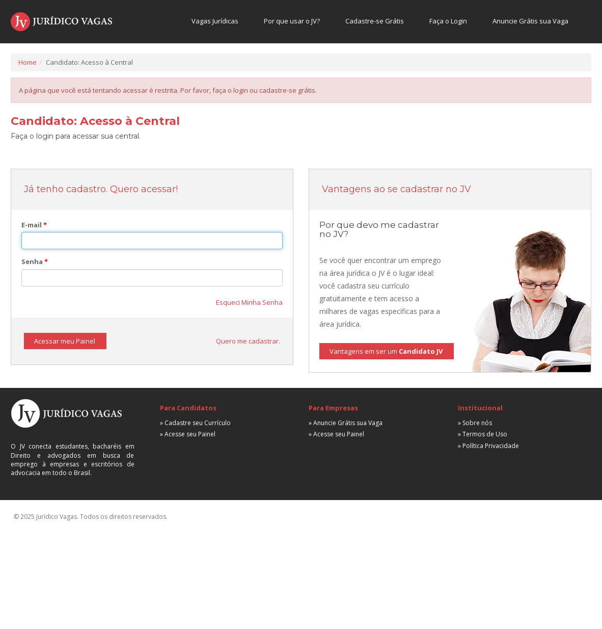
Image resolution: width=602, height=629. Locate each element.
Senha (34, 261)
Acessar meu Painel (64, 341)
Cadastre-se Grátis (374, 20)
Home (27, 62)
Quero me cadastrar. (248, 341)
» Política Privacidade (488, 445)
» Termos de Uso (482, 434)
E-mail (34, 224)
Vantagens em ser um (386, 351)
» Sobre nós (475, 422)
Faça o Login (448, 20)
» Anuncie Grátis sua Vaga (345, 422)
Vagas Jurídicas (214, 20)
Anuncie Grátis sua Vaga (530, 20)
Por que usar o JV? (292, 20)
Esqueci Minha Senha (249, 302)
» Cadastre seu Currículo (195, 422)
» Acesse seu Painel (187, 434)
